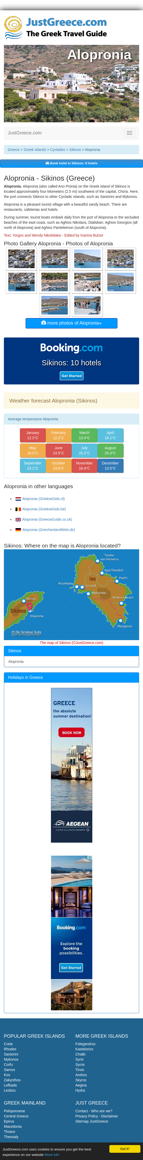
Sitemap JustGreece (92, 1121)
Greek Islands (35, 150)
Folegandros (86, 1044)
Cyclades (57, 150)
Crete (8, 1044)
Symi (80, 1059)
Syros (80, 1064)
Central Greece (16, 1116)
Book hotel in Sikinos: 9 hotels (71, 163)
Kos (7, 1075)
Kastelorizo (84, 1049)
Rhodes (10, 1049)
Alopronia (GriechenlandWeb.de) (45, 530)
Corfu (8, 1064)
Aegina (81, 1085)
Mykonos (11, 1059)
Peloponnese (14, 1111)
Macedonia (13, 1126)
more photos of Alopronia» (71, 323)
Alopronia (16, 661)
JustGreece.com (25, 132)
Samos (9, 1070)
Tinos (80, 1070)
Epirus (9, 1121)
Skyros (81, 1080)
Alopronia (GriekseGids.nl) (40, 499)
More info (51, 1155)
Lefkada (10, 1085)
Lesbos (10, 1090)
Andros (81, 1075)
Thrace (9, 1132)
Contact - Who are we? (94, 1111)
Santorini (11, 1054)
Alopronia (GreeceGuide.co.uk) (44, 519)
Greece (14, 150)
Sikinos (75, 150)
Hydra (80, 1090)
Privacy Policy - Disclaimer (97, 1116)
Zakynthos (12, 1080)
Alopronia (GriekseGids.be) (41, 509)
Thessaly (11, 1137)
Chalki (81, 1054)
